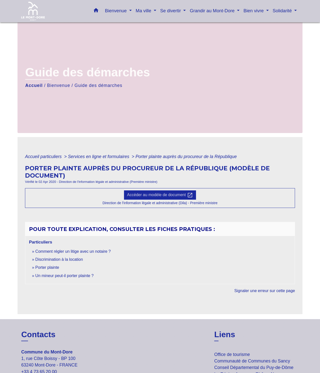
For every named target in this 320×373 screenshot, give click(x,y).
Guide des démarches (98, 85)
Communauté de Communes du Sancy (252, 360)
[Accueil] (52, 11)
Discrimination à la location (59, 259)
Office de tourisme (232, 354)
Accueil (34, 85)
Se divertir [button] (171, 10)
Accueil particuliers (44, 156)
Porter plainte (47, 267)
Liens (224, 334)
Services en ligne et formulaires (99, 156)
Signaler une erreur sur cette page (264, 291)
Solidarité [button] (283, 10)
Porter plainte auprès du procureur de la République (186, 156)
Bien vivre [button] (254, 10)
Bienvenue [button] (116, 10)
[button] (96, 11)
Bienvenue (58, 85)
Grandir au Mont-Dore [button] (213, 10)
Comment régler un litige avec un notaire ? (73, 251)
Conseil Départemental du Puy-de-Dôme (254, 367)
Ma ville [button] (144, 10)
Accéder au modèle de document (160, 195)
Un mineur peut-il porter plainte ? (64, 276)
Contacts (38, 334)
